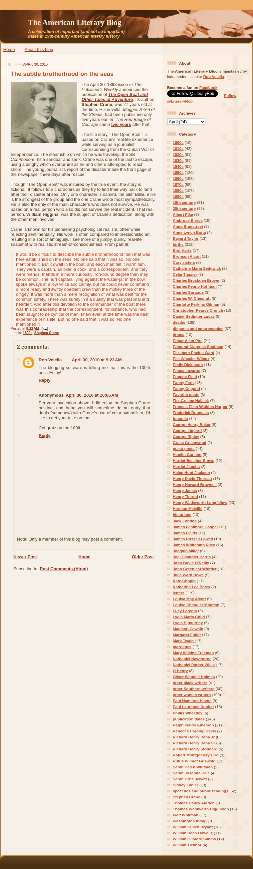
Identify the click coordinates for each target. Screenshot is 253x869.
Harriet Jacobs (186, 466)
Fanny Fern (183, 382)
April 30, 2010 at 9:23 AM (97, 359)
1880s (178, 190)
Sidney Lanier (185, 785)
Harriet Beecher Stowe (193, 460)
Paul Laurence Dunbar (193, 706)
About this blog (39, 49)
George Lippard (187, 430)
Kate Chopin (184, 581)
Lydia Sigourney (188, 623)
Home (9, 49)
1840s (178, 166)
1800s (178, 142)
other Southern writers (193, 688)
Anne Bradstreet (188, 226)
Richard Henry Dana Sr (194, 743)
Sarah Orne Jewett (190, 779)
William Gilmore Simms (194, 839)
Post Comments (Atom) (64, 568)
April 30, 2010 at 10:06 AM (92, 395)
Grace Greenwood (189, 442)
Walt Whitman (185, 815)
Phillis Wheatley (187, 713)
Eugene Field (185, 376)
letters (178, 593)
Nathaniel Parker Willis (194, 664)
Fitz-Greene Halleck (191, 400)
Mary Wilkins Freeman (193, 653)
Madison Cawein (188, 629)
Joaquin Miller (186, 551)
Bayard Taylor (185, 238)
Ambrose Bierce (188, 220)
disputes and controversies (198, 328)
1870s (178, 184)
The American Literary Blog (75, 22)
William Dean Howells (193, 833)
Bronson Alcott (187, 256)
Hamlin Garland (187, 454)
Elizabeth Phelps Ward (193, 352)
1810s (178, 148)
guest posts (184, 448)
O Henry (180, 670)
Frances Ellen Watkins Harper (200, 406)
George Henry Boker (192, 424)
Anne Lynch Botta (189, 232)
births (178, 244)
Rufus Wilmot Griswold (194, 761)
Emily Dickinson (188, 364)
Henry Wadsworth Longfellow (200, 502)
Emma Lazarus (186, 370)
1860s (178, 178)
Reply (44, 380)
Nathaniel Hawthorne (192, 658)
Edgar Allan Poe (187, 340)
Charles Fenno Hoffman (195, 286)
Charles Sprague (188, 292)
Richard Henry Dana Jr (194, 737)
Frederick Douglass (191, 412)
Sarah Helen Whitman (193, 767)
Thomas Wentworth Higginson (201, 809)
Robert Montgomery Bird (196, 755)
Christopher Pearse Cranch (198, 310)
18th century (184, 202)
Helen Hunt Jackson (191, 472)
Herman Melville (187, 508)
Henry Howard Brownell (195, 484)
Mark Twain (183, 641)
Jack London (185, 521)
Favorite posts (186, 394)
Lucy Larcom (185, 611)
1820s (178, 154)
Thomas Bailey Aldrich (194, 803)
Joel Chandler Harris (192, 557)
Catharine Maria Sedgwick (197, 268)
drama (178, 334)
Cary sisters (184, 262)
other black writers (190, 682)
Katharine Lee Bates (191, 587)
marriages (182, 647)
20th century (184, 208)
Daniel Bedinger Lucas (194, 316)
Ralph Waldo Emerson (193, 725)
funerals (180, 418)
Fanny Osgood (186, 388)
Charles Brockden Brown (196, 280)
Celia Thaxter (185, 274)
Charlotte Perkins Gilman (196, 304)
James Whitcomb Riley (194, 545)
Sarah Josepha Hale (191, 773)
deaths (179, 322)
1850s (178, 172)
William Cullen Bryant (193, 827)
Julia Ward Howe (188, 575)
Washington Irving (190, 821)
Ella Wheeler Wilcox (191, 358)
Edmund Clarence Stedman (198, 346)
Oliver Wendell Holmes (194, 676)
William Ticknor (187, 845)
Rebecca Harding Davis (194, 731)
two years (121, 124)
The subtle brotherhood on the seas (62, 74)
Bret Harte (182, 250)
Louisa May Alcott (189, 599)
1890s (27, 333)
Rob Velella (50, 359)
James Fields (185, 533)
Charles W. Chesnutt (192, 298)
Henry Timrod (185, 496)
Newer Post (25, 556)
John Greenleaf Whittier (195, 569)
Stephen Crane (46, 333)
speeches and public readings (200, 791)
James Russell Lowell (193, 539)
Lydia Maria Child (189, 617)
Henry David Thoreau (192, 478)
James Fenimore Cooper (195, 527)
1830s (178, 160)
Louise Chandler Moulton (196, 605)
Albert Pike (183, 214)
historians (182, 514)
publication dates (189, 719)
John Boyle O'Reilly (191, 563)
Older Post (143, 556)
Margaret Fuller (187, 635)
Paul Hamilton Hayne (192, 700)
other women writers (192, 694)
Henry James (185, 490)
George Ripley (186, 436)
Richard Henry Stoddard (195, 749)
